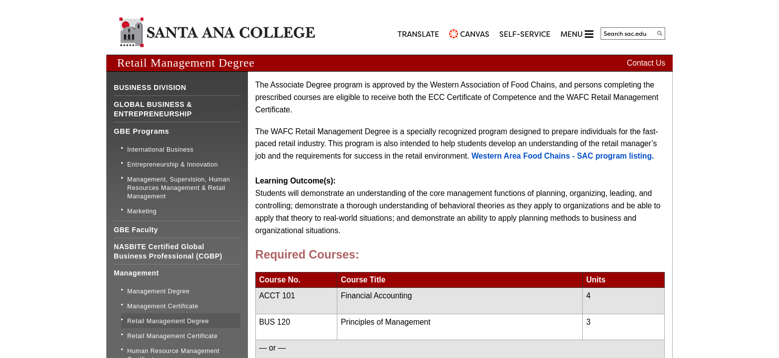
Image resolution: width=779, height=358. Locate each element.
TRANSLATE (418, 34)
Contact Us (646, 63)
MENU (576, 34)
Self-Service (524, 34)
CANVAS (474, 34)
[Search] (659, 33)
